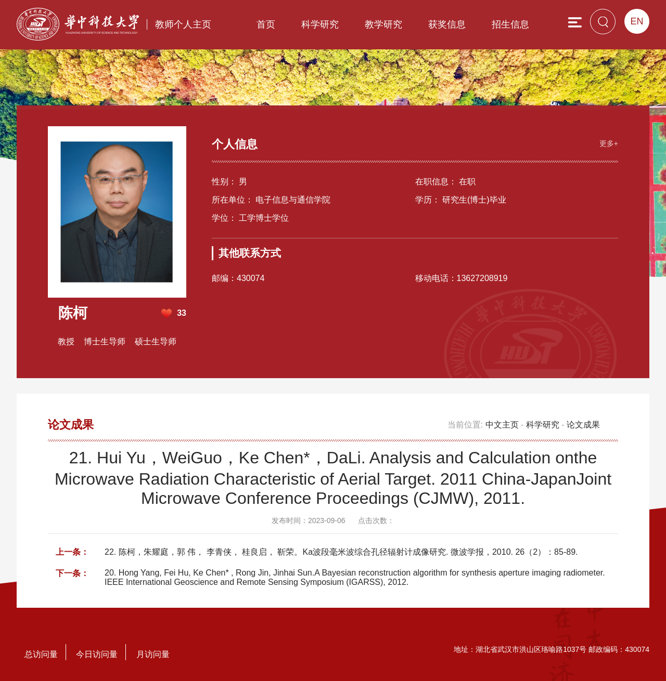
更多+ (608, 143)
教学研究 (383, 24)
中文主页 (502, 424)
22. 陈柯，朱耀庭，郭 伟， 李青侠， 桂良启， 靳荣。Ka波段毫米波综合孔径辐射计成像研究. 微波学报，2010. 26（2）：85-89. (341, 552)
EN (636, 21)
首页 (266, 24)
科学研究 (320, 24)
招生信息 (510, 24)
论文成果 (583, 424)
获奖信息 (447, 24)
